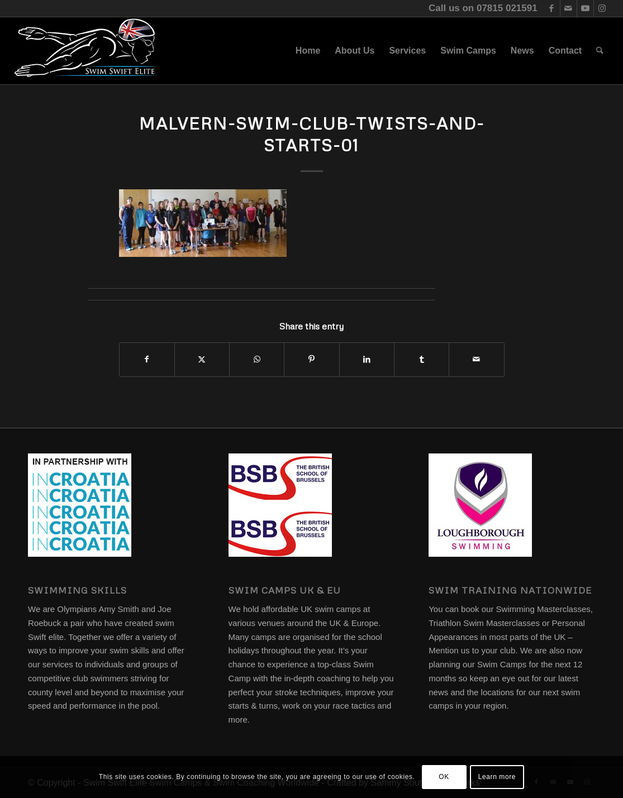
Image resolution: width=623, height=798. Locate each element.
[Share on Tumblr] (421, 359)
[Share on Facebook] (147, 359)
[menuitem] (307, 50)
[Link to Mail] (568, 8)
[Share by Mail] (476, 359)
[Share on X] (202, 359)
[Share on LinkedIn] (367, 359)
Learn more (497, 777)
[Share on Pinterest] (311, 359)
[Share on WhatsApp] (257, 359)
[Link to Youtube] (585, 8)
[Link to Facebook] (552, 8)
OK (444, 777)
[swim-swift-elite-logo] (86, 50)
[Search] (600, 50)
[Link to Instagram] (602, 8)
